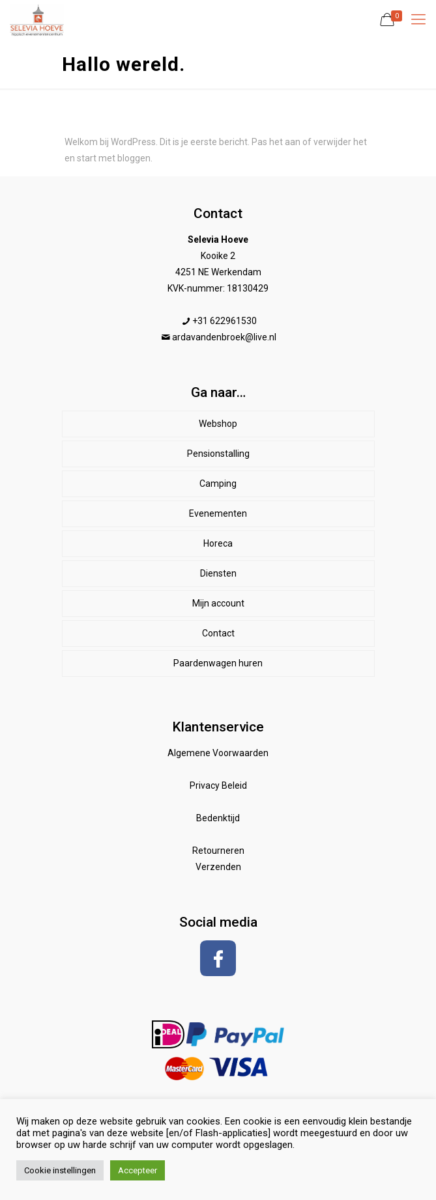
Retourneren (218, 850)
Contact (218, 633)
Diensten (218, 573)
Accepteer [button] (137, 1170)
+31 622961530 (224, 321)
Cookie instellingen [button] (60, 1170)
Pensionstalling (218, 453)
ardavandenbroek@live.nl (224, 337)
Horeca (218, 543)
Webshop (218, 423)
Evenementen (218, 513)
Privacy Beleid (218, 785)
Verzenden (218, 867)
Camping (218, 483)
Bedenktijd (218, 818)
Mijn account (218, 603)
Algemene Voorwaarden (218, 753)
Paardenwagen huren (218, 663)
